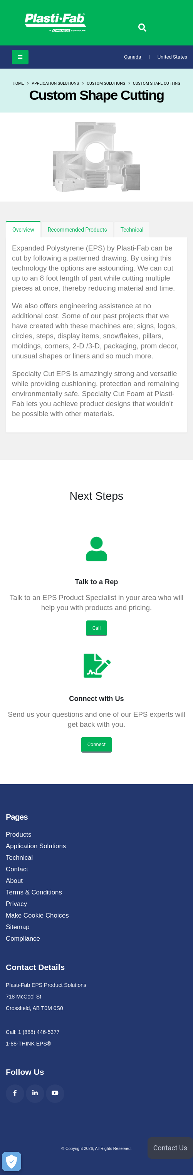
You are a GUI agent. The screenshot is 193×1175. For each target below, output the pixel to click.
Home (18, 83)
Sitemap (18, 927)
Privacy (16, 904)
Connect (96, 744)
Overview (23, 230)
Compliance (23, 938)
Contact (17, 869)
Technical (132, 230)
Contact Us (170, 1148)
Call (96, 628)
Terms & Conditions (34, 892)
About (14, 880)
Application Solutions (55, 83)
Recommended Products (77, 230)
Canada (137, 57)
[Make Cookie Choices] (11, 1161)
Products (18, 834)
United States (172, 57)
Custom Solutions (106, 83)
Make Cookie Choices (37, 915)
